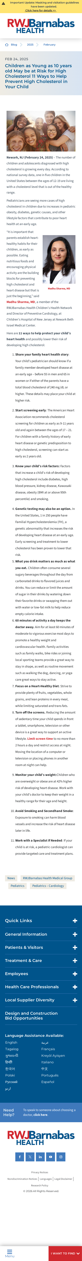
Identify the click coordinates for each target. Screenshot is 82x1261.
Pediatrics (17, 886)
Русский (11, 1082)
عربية (45, 1042)
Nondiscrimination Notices (22, 1179)
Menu (9, 1253)
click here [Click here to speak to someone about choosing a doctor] (40, 1115)
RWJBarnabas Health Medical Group (47, 878)
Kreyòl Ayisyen (53, 1055)
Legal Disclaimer (63, 1179)
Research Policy (39, 1185)
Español (47, 1082)
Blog (14, 44)
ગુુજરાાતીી (11, 1055)
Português (49, 1075)
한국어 (10, 1069)
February (50, 44)
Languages (46, 1179)
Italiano (47, 1062)
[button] (65, 1253)
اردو (8, 1088)
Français (48, 1049)
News (11, 878)
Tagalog (11, 1049)
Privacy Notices (39, 1172)
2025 (30, 44)
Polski (10, 1075)
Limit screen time (40, 738)
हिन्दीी (8, 1062)
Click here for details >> (40, 10)
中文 (44, 1069)
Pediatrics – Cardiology (48, 886)
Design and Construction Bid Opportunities (31, 1016)
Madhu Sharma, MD (59, 289)
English (11, 1042)
